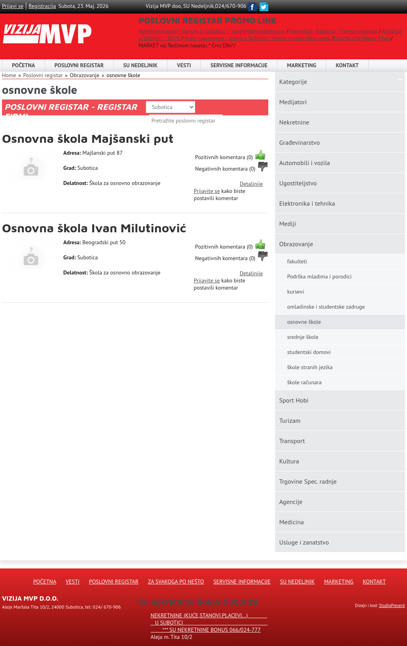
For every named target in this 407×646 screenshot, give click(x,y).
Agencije (290, 502)
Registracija (42, 6)
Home (9, 75)
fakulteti (297, 261)
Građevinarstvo (299, 142)
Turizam (289, 420)
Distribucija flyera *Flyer (362, 38)
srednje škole (302, 337)
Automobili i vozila (304, 163)
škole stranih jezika (309, 367)
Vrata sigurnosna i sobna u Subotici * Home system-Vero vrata (257, 38)
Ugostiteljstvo (298, 183)
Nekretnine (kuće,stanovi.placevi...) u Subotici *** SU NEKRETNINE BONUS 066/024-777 (209, 622)
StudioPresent (392, 605)
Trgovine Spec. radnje (308, 481)
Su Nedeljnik (297, 581)
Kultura (289, 461)
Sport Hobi (293, 400)
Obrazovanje (296, 244)
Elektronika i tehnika (307, 203)
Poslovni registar (42, 75)
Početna (23, 65)
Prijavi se (12, 6)
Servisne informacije (238, 65)
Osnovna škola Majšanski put (88, 138)
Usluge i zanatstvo (304, 542)
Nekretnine (294, 122)
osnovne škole (123, 75)
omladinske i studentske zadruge (325, 306)
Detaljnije (251, 183)
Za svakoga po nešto (176, 581)
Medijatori (292, 102)
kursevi (295, 291)
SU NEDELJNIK (140, 65)
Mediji (287, 224)
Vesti (184, 65)
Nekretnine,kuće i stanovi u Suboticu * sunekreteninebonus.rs (212, 31)
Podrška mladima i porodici (319, 276)
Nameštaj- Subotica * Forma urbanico (333, 31)
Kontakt (347, 65)
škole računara (304, 382)
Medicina (291, 522)
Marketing (301, 65)
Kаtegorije (293, 82)
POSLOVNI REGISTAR (79, 65)
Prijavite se (207, 191)
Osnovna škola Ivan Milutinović (94, 227)
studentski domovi (309, 352)
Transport (292, 441)
